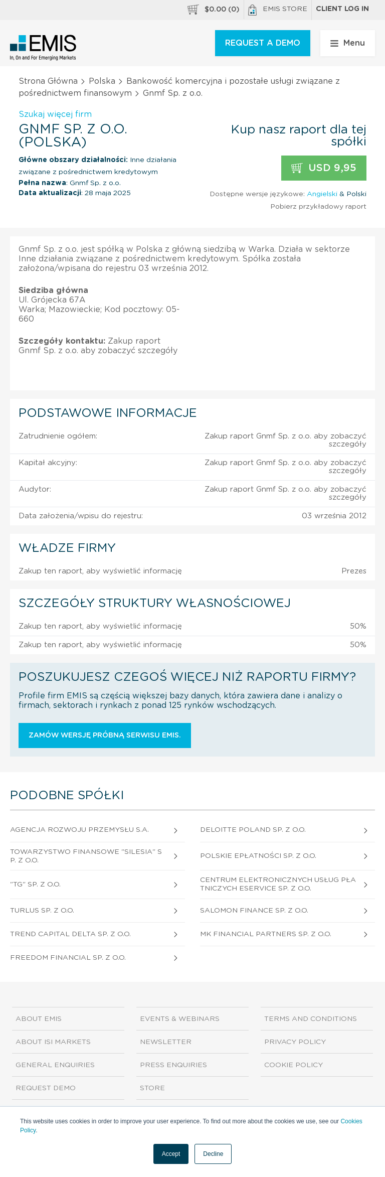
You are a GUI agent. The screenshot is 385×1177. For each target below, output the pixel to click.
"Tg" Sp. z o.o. (35, 884)
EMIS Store (277, 10)
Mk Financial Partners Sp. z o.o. (265, 934)
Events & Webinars (180, 1018)
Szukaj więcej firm (55, 114)
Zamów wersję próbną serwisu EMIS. (105, 735)
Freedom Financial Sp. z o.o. (68, 957)
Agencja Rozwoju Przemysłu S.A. (79, 829)
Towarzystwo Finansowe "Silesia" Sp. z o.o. (86, 856)
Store (152, 1088)
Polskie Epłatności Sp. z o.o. (258, 855)
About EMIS (39, 1018)
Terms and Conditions (310, 1018)
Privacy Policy (295, 1042)
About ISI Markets (53, 1042)
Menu (347, 43)
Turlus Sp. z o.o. (42, 910)
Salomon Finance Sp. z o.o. (254, 910)
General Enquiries (55, 1065)
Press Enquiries (173, 1065)
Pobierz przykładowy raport (318, 206)
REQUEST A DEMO (262, 43)
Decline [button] (213, 1153)
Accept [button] (171, 1153)
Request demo (46, 1088)
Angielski (322, 194)
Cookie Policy (293, 1065)
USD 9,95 (323, 168)
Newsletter (165, 1042)
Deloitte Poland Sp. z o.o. (253, 829)
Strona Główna (48, 81)
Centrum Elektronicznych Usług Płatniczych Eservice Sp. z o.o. (278, 884)
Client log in (342, 9)
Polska (102, 81)
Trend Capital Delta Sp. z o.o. (70, 934)
